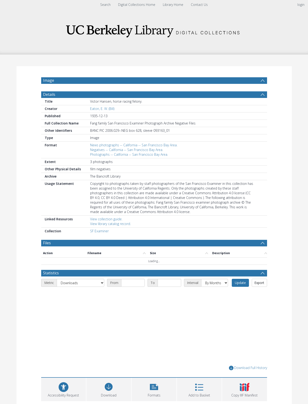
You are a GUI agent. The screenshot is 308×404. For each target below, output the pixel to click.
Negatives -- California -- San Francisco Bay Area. (126, 150)
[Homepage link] (154, 29)
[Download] (108, 389)
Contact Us (199, 4)
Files (47, 242)
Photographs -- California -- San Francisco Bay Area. (129, 154)
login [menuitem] (300, 4)
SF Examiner (99, 231)
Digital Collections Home (136, 4)
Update (240, 282)
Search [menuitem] (105, 4)
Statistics (51, 273)
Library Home (173, 4)
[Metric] (80, 283)
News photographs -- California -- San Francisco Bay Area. (133, 145)
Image (48, 80)
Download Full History (248, 367)
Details (49, 94)
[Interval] (214, 283)
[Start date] (133, 283)
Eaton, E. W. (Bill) (102, 108)
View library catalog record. (110, 223)
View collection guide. (106, 219)
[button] (154, 389)
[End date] (169, 283)
